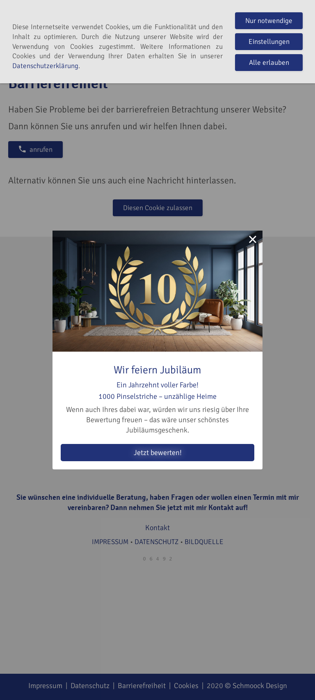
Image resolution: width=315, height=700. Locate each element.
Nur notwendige (268, 20)
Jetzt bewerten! (158, 452)
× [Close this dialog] (253, 240)
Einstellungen (269, 41)
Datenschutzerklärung (45, 66)
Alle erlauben (269, 62)
